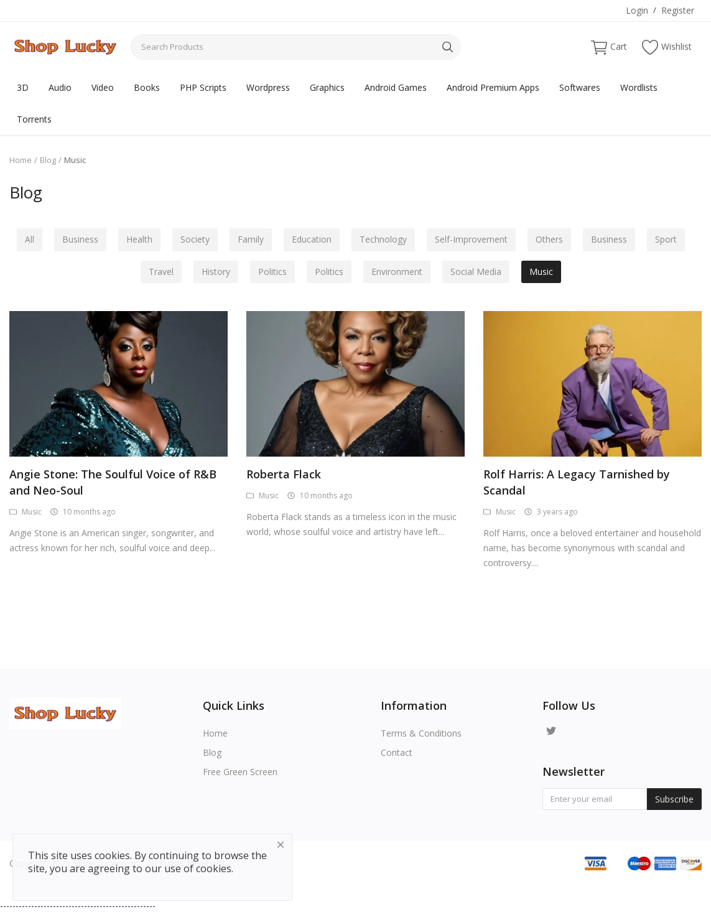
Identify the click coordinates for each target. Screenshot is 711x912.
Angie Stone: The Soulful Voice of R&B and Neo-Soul (112, 482)
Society (192, 240)
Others (553, 240)
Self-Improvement (473, 240)
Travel (157, 272)
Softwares (579, 87)
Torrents (34, 119)
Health (136, 240)
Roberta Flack (283, 474)
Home (20, 159)
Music (545, 272)
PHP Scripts (203, 87)
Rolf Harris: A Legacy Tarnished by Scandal (576, 482)
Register (677, 10)
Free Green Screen (240, 772)
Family (249, 240)
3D (23, 87)
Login (637, 10)
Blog (48, 159)
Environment (398, 272)
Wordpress (268, 87)
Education (312, 240)
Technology (384, 240)
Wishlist (667, 47)
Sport (672, 240)
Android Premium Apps (493, 87)
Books (147, 87)
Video (102, 87)
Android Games (396, 87)
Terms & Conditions (421, 733)
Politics (271, 272)
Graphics (327, 87)
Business (75, 240)
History (213, 272)
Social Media (478, 272)
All (23, 240)
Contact (396, 752)
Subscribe (674, 799)
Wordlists (639, 87)
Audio (60, 87)
